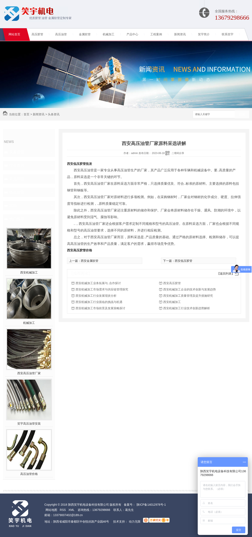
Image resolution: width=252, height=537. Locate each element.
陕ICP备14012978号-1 (151, 504)
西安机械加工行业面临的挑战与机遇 (99, 302)
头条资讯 (54, 114)
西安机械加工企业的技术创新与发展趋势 (189, 289)
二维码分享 (178, 153)
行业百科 (16, 165)
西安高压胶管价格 (79, 250)
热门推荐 (16, 219)
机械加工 (108, 34)
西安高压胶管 (172, 283)
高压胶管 (37, 34)
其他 (13, 206)
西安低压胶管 (183, 260)
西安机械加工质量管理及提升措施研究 (188, 295)
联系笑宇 (227, 34)
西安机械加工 (29, 272)
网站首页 (14, 34)
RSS (63, 510)
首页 (26, 114)
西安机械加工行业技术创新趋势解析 (186, 308)
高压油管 (61, 34)
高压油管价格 (29, 474)
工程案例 (156, 34)
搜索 (242, 114)
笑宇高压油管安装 (29, 423)
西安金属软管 (89, 260)
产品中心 (132, 34)
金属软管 (85, 34)
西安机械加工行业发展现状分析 (96, 295)
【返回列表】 (225, 273)
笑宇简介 (204, 34)
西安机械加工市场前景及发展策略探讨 (100, 308)
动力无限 (135, 521)
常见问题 (16, 179)
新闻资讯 (180, 34)
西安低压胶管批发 (79, 163)
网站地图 (51, 510)
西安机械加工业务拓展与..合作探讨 (98, 283)
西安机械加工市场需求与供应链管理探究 (102, 289)
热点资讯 (16, 192)
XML (71, 510)
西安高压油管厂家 (29, 373)
